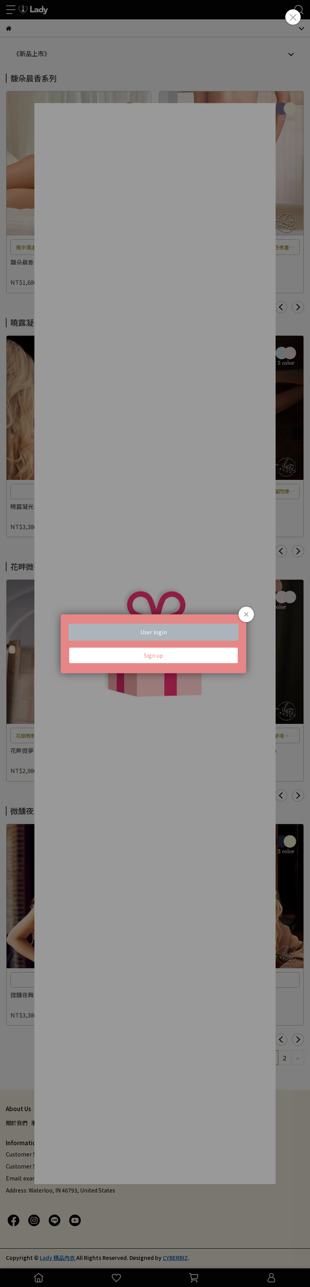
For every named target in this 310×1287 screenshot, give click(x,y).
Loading (155, 643)
